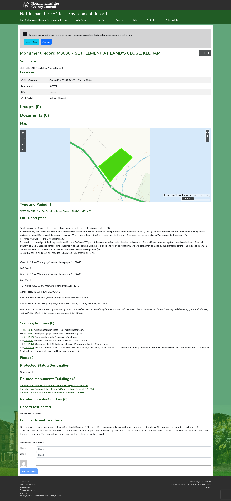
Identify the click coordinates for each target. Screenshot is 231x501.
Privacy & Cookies (27, 490)
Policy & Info (173, 20)
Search (120, 20)
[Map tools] (23, 149)
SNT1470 (29, 343)
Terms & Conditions (28, 484)
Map (135, 20)
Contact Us (24, 481)
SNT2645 (28, 329)
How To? (102, 20)
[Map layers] (23, 133)
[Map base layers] (23, 138)
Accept (46, 41)
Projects (151, 20)
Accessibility (25, 487)
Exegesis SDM (205, 481)
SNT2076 (29, 347)
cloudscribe (206, 484)
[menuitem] (82, 20)
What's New (82, 20)
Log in (208, 487)
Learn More (31, 41)
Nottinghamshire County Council (48, 496)
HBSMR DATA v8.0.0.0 (189, 484)
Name (23, 448)
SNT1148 (29, 336)
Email (23, 453)
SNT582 (28, 340)
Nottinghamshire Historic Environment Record (43, 20)
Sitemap (23, 493)
